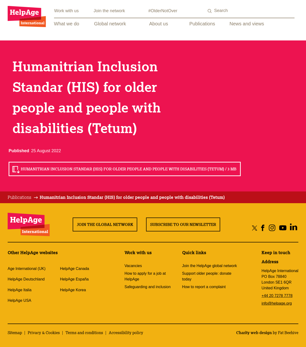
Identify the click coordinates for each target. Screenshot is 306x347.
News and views (247, 23)
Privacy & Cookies (44, 332)
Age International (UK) (26, 269)
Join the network (109, 10)
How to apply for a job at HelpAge (145, 276)
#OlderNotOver (162, 10)
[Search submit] (210, 11)
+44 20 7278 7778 (277, 296)
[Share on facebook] (263, 228)
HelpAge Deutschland (26, 279)
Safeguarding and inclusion (148, 287)
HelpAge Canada (74, 269)
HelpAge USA (19, 300)
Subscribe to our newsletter (183, 224)
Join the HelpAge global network (209, 266)
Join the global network (105, 224)
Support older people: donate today (206, 276)
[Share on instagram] (272, 228)
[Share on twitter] (254, 228)
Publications (202, 23)
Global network (110, 23)
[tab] (23, 197)
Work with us (66, 10)
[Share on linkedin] (293, 228)
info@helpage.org (277, 303)
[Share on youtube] (283, 228)
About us (158, 23)
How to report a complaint (204, 287)
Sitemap (15, 332)
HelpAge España (74, 279)
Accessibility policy (126, 332)
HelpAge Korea (73, 290)
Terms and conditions (84, 332)
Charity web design (254, 332)
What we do (66, 23)
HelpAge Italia (20, 290)
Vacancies (133, 266)
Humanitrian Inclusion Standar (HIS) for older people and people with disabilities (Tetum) (132, 197)
